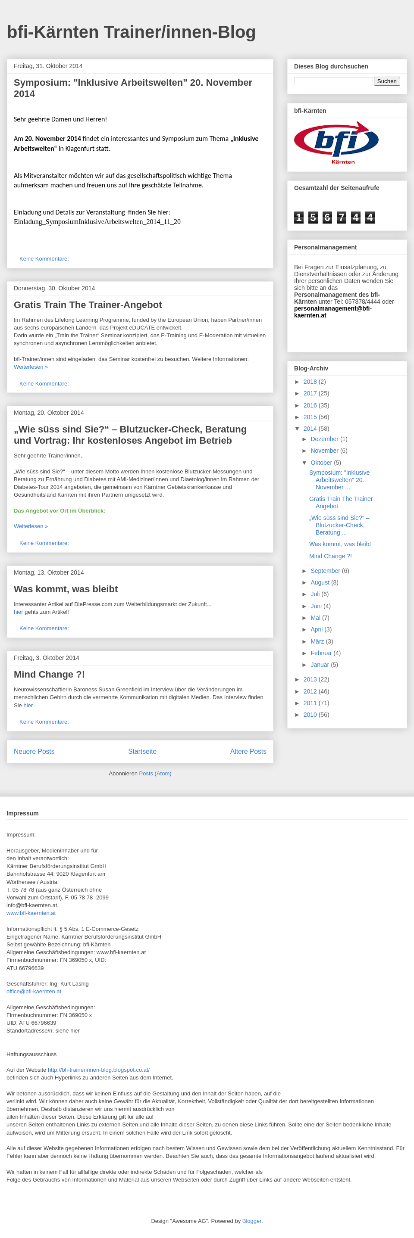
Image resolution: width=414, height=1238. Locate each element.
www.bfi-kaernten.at (31, 913)
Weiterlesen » (31, 367)
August (320, 582)
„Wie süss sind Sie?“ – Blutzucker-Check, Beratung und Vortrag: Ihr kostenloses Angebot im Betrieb (130, 435)
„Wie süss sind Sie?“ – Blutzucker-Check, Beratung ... (339, 525)
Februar (321, 653)
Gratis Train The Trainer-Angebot (88, 304)
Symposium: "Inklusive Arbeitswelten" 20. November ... (339, 480)
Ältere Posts (248, 751)
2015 (311, 417)
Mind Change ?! (49, 674)
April (317, 629)
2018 (311, 381)
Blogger (251, 1221)
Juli (315, 594)
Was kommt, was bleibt (66, 589)
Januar (320, 664)
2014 (311, 428)
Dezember (325, 438)
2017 (311, 393)
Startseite (142, 751)
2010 (311, 714)
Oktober (322, 462)
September (326, 570)
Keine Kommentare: (45, 258)
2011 (311, 703)
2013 (311, 679)
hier (18, 612)
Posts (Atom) (155, 773)
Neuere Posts (34, 751)
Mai (316, 617)
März (318, 641)
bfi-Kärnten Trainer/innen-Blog (131, 31)
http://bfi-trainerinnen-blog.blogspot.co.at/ (99, 1070)
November (325, 450)
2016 (311, 405)
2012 (311, 691)
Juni (316, 606)
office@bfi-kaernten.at (33, 991)
